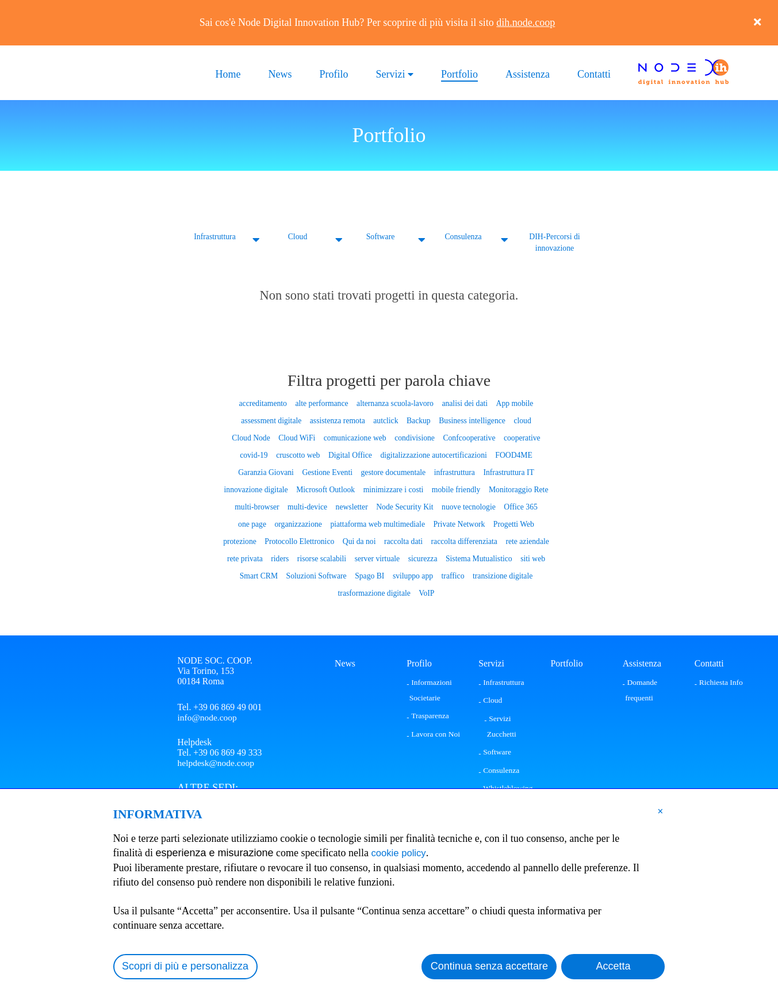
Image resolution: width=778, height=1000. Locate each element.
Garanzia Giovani (267, 472)
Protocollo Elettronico (300, 541)
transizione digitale (501, 575)
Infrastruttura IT (507, 472)
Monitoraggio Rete (517, 489)
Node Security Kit (405, 506)
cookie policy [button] (401, 853)
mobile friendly (455, 489)
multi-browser (258, 506)
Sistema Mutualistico (478, 558)
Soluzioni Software (317, 575)
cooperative (521, 437)
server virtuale (377, 558)
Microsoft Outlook (326, 489)
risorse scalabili (322, 558)
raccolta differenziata (463, 541)
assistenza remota (338, 420)
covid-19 (255, 454)
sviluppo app (412, 575)
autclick (385, 420)
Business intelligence (471, 420)
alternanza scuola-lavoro (395, 403)
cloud (521, 420)
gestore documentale (393, 472)
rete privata (246, 558)
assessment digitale (272, 420)
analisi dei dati (463, 403)
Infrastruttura (214, 236)
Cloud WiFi (297, 437)
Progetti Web (512, 523)
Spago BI (370, 575)
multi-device (308, 506)
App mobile (513, 403)
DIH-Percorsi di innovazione (555, 242)
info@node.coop (208, 717)
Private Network (458, 523)
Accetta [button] (613, 966)
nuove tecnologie (468, 506)
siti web (531, 558)
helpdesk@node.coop (217, 763)
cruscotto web (298, 454)
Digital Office (350, 454)
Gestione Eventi (328, 472)
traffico (452, 575)
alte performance (322, 403)
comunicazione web (355, 437)
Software (380, 236)
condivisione (414, 437)
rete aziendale (525, 541)
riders (281, 558)
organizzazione (299, 523)
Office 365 (519, 506)
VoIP (426, 592)
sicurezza (422, 558)
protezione (241, 541)
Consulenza (463, 236)
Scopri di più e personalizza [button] (185, 966)
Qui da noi (359, 541)
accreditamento (264, 403)
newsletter (352, 506)
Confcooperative (469, 437)
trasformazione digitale (374, 592)
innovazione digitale (257, 489)
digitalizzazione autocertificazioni (433, 454)
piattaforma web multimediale (377, 523)
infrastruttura (454, 472)
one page (253, 523)
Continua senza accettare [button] (489, 966)
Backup (418, 420)
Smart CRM (260, 575)
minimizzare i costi (393, 489)
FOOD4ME (512, 454)
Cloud (297, 236)
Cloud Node (252, 437)
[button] (660, 811)
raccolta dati (403, 541)
